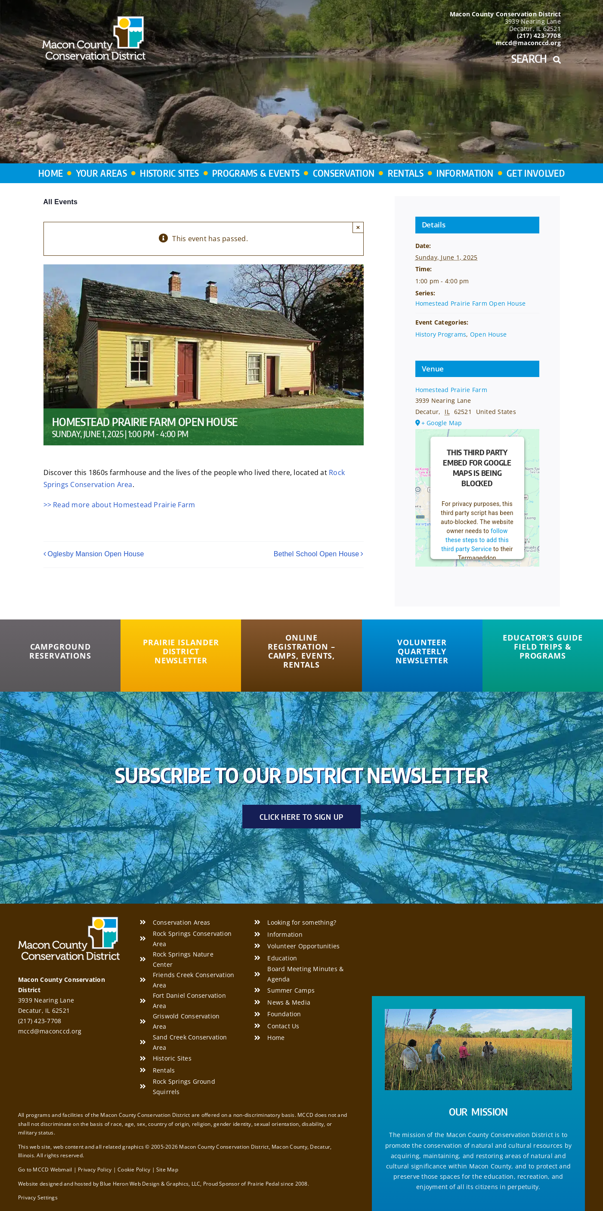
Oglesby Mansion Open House (96, 554)
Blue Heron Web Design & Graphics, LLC (150, 1183)
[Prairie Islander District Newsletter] (181, 651)
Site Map (167, 1169)
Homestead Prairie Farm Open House (470, 303)
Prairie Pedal (263, 1183)
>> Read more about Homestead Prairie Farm (119, 504)
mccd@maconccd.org (49, 1031)
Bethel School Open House (316, 554)
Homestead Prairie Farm (451, 390)
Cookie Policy (134, 1169)
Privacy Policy (94, 1169)
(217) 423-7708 (39, 1021)
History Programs (441, 334)
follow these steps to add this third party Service (475, 539)
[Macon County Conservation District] (93, 19)
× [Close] (358, 227)
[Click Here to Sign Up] (301, 816)
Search (536, 58)
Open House (488, 334)
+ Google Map (441, 423)
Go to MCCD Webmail (45, 1169)
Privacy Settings (38, 1197)
